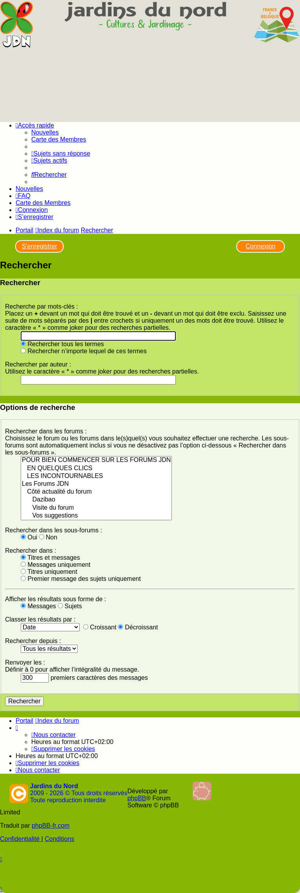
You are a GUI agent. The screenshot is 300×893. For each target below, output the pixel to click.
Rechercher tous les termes (62, 344)
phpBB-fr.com (51, 825)
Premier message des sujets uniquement (81, 578)
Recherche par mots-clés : (41, 306)
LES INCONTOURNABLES (96, 476)
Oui (29, 537)
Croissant (99, 627)
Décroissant (138, 627)
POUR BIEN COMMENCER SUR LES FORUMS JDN (96, 460)
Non (48, 537)
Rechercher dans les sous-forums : (53, 530)
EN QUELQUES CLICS (96, 469)
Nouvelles (45, 132)
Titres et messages (50, 557)
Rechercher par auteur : (38, 364)
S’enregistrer (39, 246)
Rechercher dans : (30, 550)
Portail (24, 230)
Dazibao (96, 500)
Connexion (261, 246)
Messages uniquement (55, 564)
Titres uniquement (49, 571)
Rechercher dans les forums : (46, 431)
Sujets (70, 606)
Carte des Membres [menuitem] (58, 139)
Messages (38, 606)
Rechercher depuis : (33, 641)
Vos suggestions (96, 516)
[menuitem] (60, 153)
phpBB (136, 798)
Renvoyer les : (25, 662)
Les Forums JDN (96, 484)
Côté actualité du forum (96, 492)
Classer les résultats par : (40, 619)
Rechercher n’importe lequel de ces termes (83, 351)
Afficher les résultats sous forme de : (55, 599)
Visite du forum (96, 508)
